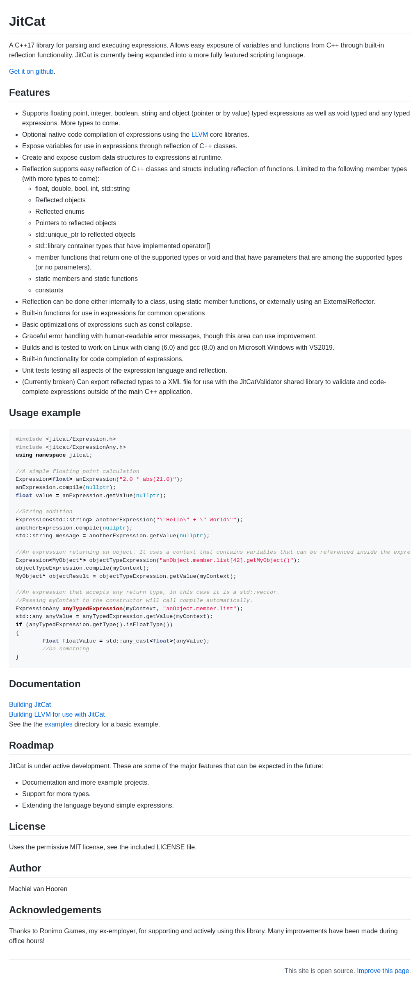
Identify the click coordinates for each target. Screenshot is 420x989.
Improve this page (383, 970)
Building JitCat (30, 704)
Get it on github (31, 71)
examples (58, 724)
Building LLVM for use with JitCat (57, 714)
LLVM (200, 134)
